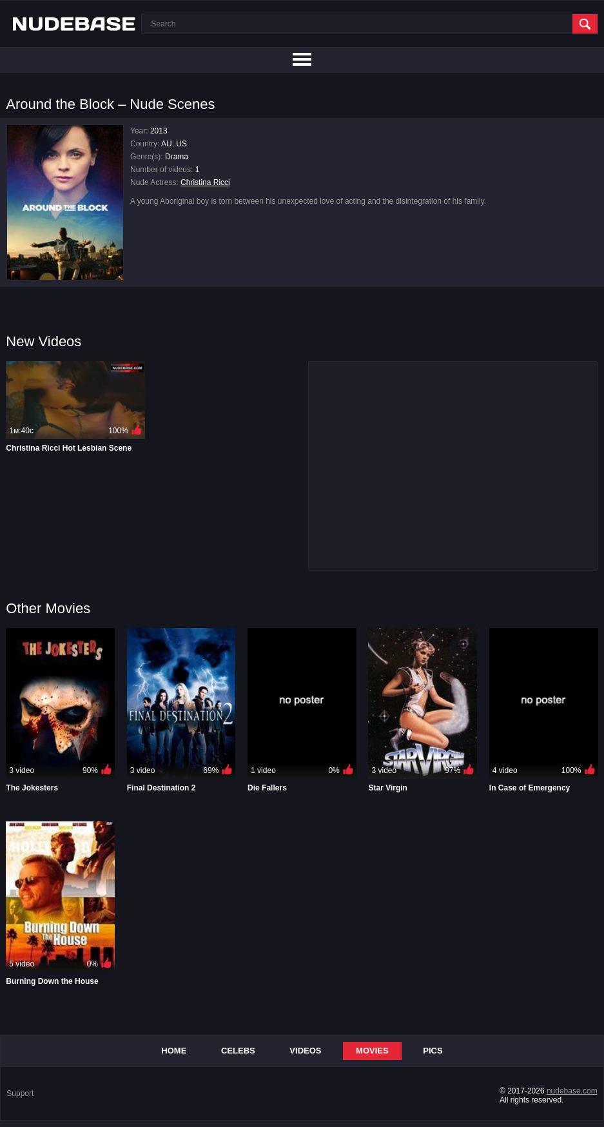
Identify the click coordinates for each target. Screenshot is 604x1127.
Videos (305, 1050)
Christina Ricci (205, 182)
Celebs (238, 1050)
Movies (372, 1050)
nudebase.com (572, 1090)
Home (173, 1050)
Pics (432, 1050)
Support (20, 1093)
